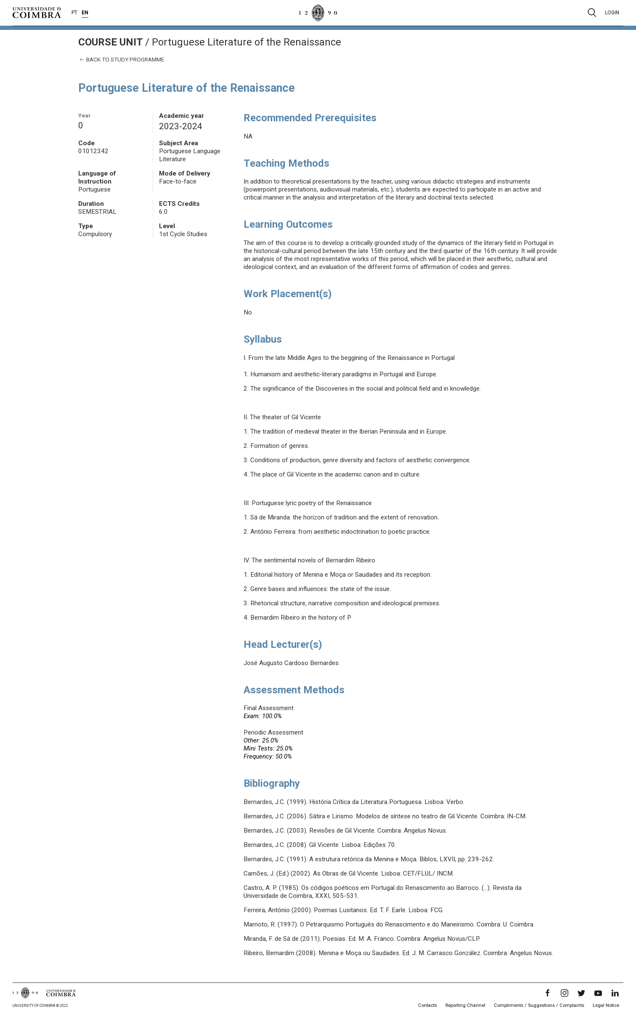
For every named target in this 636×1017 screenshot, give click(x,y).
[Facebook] (547, 993)
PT (74, 13)
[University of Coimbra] (37, 12)
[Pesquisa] (592, 12)
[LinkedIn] (615, 993)
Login (612, 12)
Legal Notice (606, 1005)
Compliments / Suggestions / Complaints (539, 1005)
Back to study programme (121, 59)
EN (85, 13)
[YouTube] (598, 993)
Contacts (427, 1005)
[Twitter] (581, 993)
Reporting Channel (465, 1005)
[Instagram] (564, 993)
